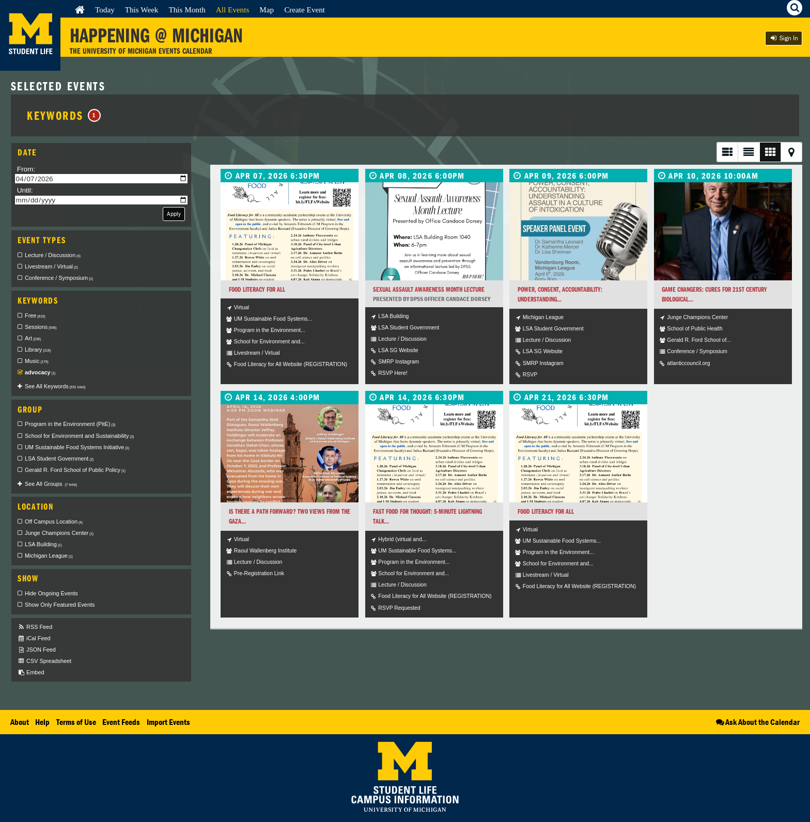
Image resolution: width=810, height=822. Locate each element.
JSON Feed (37, 649)
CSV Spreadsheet (44, 661)
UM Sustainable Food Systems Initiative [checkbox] (77, 447)
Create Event (304, 9)
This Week (142, 9)
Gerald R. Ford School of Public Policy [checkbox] (75, 470)
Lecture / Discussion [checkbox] (53, 255)
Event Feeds (121, 722)
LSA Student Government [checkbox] (59, 458)
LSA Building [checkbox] (43, 544)
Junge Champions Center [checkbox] (59, 533)
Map (266, 9)
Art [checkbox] (33, 338)
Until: (25, 190)
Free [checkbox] (35, 315)
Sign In (783, 38)
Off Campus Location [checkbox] (54, 521)
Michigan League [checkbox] (49, 555)
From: (26, 169)
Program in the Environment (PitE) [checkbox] (70, 424)
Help (42, 722)
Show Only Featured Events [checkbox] (60, 605)
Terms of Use (76, 722)
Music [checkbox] (37, 361)
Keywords (64, 115)
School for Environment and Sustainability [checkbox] (79, 436)
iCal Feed (34, 638)
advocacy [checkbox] (40, 372)
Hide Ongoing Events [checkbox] (51, 593)
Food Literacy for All (257, 289)
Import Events (168, 722)
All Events (233, 9)
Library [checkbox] (38, 349)
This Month (186, 9)
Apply (174, 213)
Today (105, 9)
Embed (31, 672)
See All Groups (51, 484)
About (19, 722)
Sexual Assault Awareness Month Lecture (429, 289)
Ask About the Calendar (757, 722)
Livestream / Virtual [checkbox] (51, 266)
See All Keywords (55, 386)
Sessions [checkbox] (40, 327)
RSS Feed (35, 627)
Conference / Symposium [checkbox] (59, 278)
